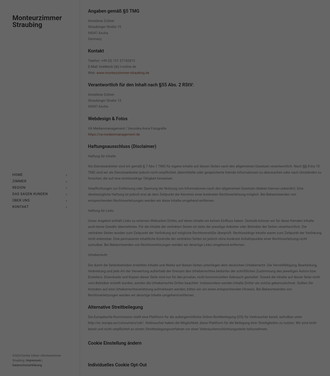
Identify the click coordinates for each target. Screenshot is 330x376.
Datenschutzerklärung (135, 181)
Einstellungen (115, 185)
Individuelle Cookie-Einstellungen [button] (165, 230)
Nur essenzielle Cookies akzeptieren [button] (165, 216)
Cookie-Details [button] (145, 239)
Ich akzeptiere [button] (165, 203)
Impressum (187, 239)
